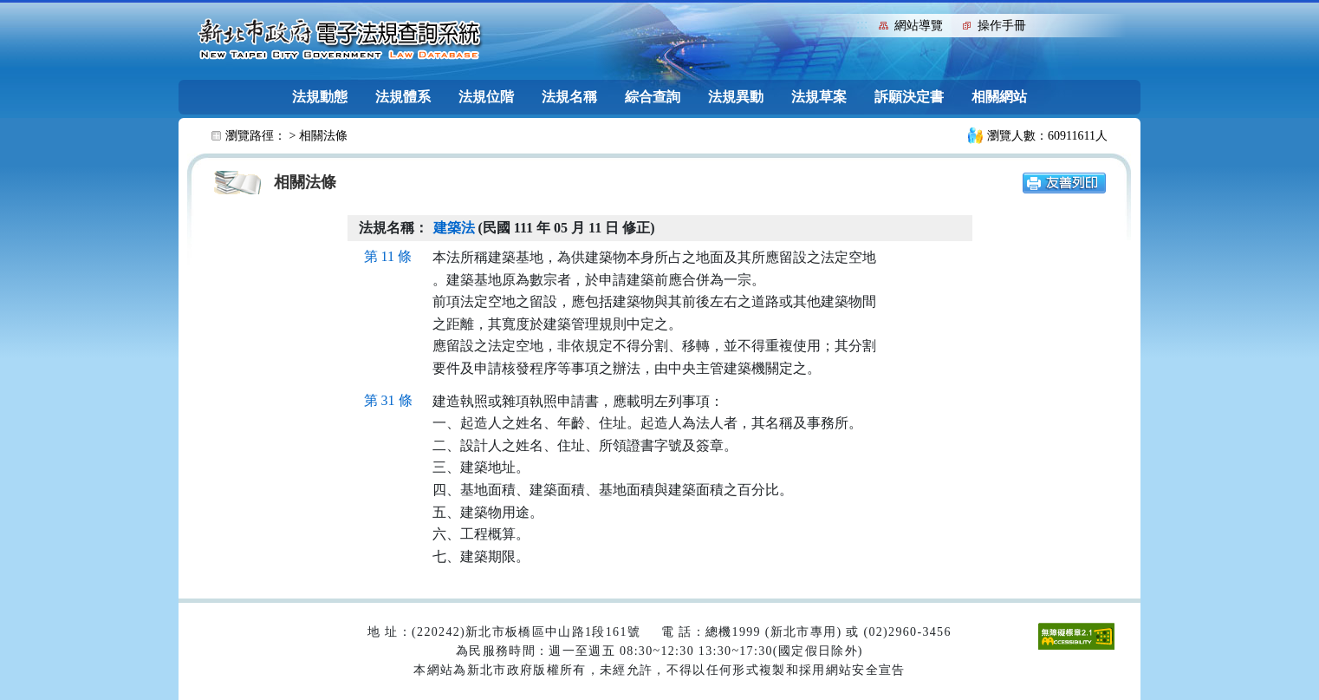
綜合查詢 (652, 96)
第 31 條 (388, 400)
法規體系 (403, 96)
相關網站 (999, 96)
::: (861, 23)
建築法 (454, 227)
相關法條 (323, 135)
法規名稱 (569, 96)
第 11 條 (388, 256)
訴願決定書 (909, 96)
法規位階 (486, 96)
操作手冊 (1002, 25)
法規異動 (735, 96)
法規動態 (320, 96)
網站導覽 (918, 25)
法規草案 (819, 96)
